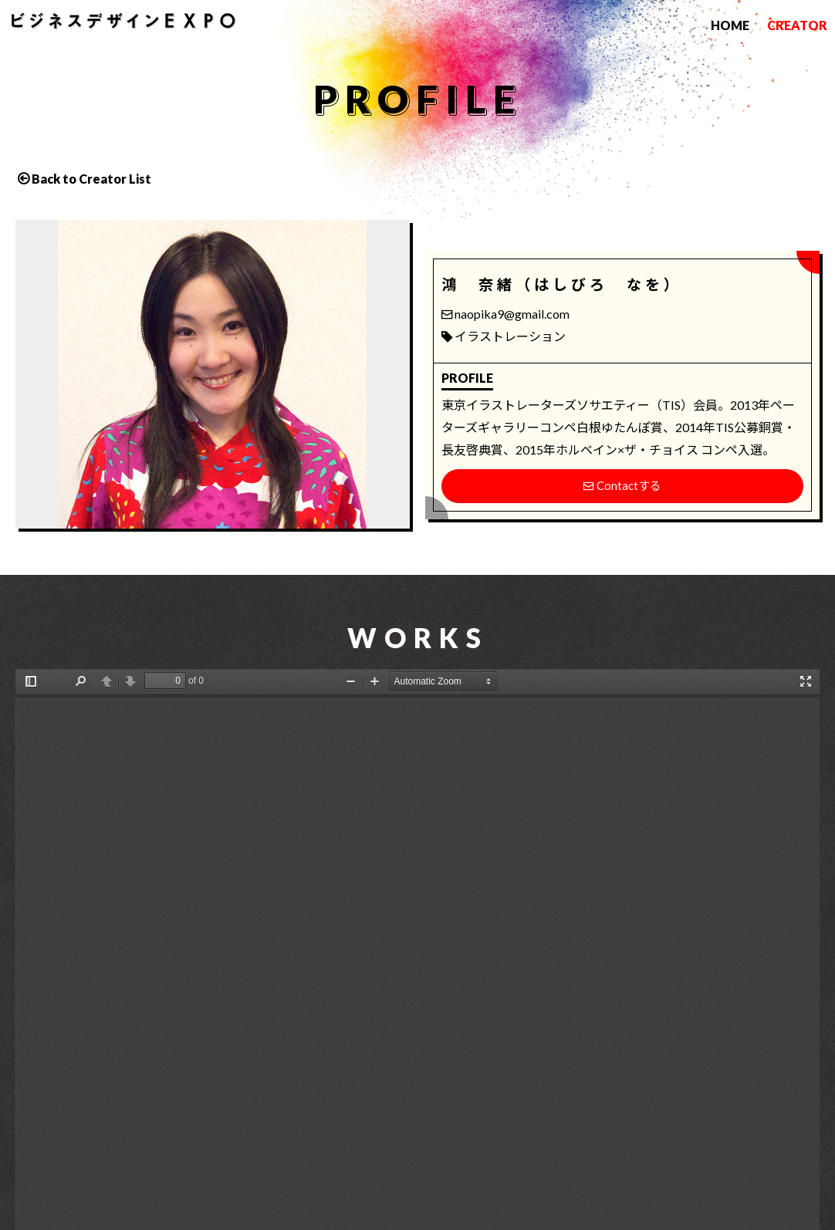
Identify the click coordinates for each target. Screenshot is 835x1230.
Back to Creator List (91, 178)
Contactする (622, 485)
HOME (730, 25)
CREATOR (797, 25)
